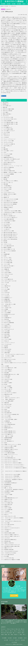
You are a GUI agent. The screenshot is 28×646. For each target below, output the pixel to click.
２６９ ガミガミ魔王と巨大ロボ (7, 554)
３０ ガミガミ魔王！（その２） (7, 150)
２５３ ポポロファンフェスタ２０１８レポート (10, 527)
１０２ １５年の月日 (5, 270)
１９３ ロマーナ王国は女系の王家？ (8, 424)
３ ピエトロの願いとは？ (6, 105)
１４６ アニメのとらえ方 (6, 344)
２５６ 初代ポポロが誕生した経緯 (8, 532)
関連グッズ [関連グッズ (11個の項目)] (17, 634)
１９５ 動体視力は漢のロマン (7, 427)
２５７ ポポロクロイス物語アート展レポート (10, 534)
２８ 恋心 (3, 147)
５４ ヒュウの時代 (5, 190)
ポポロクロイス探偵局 (11, 644)
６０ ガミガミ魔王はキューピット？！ (8, 200)
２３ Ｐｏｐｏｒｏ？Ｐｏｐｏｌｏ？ (8, 139)
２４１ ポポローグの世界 (6, 507)
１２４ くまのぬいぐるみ (6, 307)
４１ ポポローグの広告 (5, 169)
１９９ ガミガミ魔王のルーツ (7, 434)
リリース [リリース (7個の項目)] (15, 632)
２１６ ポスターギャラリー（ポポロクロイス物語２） (11, 462)
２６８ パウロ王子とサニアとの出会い (8, 552)
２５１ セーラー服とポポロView (7, 524)
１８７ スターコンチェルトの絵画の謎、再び (10, 414)
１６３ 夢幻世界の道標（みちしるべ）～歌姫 (10, 374)
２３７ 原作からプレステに (6, 501)
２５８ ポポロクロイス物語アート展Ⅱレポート (10, 536)
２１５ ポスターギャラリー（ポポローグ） (9, 461)
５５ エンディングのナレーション (8, 192)
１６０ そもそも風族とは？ (6, 369)
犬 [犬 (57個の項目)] (9, 634)
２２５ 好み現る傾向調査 (6, 481)
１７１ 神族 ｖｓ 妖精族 (6, 387)
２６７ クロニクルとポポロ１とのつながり (9, 551)
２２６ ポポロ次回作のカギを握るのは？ (9, 482)
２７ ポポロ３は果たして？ (6, 145)
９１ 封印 (3, 252)
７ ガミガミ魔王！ (5, 112)
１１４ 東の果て (4, 290)
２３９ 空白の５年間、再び (6, 504)
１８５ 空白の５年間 (5, 411)
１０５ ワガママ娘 (5, 275)
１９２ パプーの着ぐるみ (6, 422)
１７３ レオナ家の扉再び (6, 391)
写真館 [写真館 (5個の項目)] (20, 632)
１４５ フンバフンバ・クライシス (8, 342)
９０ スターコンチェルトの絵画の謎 (8, 250)
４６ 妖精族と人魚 (5, 177)
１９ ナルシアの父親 (5, 132)
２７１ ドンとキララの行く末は (7, 557)
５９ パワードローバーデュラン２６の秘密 (9, 199)
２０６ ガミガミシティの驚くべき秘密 (8, 446)
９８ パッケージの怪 (5, 264)
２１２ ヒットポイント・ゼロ (7, 456)
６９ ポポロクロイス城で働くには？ (8, 215)
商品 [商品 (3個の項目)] (23, 632)
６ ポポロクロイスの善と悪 (6, 110)
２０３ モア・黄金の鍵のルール (7, 441)
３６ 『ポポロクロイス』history (7, 160)
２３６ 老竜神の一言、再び (6, 499)
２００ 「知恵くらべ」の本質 (7, 436)
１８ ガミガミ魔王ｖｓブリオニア (8, 130)
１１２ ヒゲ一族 (4, 287)
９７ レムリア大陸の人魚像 (6, 262)
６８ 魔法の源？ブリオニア (6, 214)
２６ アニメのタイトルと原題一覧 (8, 144)
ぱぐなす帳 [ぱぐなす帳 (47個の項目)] (18, 629)
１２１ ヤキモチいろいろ (6, 302)
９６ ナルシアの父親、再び (6, 260)
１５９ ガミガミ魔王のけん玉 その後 (8, 367)
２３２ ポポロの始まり (5, 492)
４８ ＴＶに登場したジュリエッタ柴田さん (9, 180)
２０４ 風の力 (4, 442)
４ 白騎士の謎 (4, 107)
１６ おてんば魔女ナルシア (6, 127)
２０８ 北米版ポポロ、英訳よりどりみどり (9, 449)
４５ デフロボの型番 (5, 175)
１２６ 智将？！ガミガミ (6, 310)
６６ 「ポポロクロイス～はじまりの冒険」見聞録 (11, 210)
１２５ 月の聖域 (4, 309)
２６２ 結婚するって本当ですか (7, 542)
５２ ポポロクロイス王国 (6, 187)
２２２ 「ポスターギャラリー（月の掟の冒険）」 (11, 476)
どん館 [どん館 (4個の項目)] (14, 629)
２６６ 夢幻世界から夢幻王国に (7, 549)
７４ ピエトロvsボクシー (6, 224)
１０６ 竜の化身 (4, 277)
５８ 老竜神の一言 (5, 197)
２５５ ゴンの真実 (5, 531)
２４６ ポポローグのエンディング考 (8, 516)
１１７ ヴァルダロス (5, 295)
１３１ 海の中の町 (5, 319)
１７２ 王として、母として (6, 389)
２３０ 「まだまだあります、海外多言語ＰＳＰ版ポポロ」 (12, 489)
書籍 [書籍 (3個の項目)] (6, 634)
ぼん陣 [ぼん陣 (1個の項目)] (23, 629)
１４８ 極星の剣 (4, 347)
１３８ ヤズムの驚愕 (5, 330)
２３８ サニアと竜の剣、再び (7, 502)
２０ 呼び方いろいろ (5, 134)
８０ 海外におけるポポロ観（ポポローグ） (9, 234)
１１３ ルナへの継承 (5, 289)
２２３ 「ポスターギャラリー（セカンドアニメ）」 (11, 477)
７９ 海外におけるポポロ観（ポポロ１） (9, 232)
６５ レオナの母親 (5, 209)
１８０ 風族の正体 (5, 402)
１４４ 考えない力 (5, 340)
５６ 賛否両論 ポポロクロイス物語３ (8, 194)
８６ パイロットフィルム (6, 244)
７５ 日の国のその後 (5, 225)
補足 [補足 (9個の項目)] (12, 634)
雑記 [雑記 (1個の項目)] (21, 634)
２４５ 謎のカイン (5, 514)
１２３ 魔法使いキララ (5, 305)
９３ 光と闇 (3, 255)
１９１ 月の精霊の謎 (5, 421)
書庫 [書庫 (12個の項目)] (3, 634)
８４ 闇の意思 (4, 240)
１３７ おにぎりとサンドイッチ (7, 329)
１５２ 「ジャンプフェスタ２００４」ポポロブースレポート (13, 354)
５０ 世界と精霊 (4, 184)
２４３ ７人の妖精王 (5, 511)
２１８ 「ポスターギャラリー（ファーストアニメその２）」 (13, 466)
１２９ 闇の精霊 (4, 315)
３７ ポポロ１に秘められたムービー (8, 162)
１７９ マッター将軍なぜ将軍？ (7, 401)
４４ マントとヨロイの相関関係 (7, 174)
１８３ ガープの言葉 (5, 407)
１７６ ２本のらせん (5, 396)
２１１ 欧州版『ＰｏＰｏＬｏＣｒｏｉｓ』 (9, 454)
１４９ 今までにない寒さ (6, 349)
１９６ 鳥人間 (4, 429)
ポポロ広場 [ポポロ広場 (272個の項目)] (4, 632)
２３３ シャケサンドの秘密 (6, 494)
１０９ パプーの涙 (5, 282)
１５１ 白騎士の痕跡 (5, 352)
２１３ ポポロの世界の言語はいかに (8, 457)
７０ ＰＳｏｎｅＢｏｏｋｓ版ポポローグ (9, 217)
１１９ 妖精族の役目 (5, 299)
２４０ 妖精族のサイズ (5, 506)
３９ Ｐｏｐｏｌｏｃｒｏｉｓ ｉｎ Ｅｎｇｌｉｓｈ (11, 165)
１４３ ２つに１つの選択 (6, 339)
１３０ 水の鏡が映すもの (6, 317)
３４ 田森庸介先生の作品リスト (7, 157)
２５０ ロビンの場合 (5, 522)
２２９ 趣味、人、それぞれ (6, 487)
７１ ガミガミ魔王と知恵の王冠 (7, 219)
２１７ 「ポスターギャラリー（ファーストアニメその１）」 (13, 464)
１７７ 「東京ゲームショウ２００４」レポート (10, 397)
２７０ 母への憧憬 (5, 556)
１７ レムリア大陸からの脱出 (7, 129)
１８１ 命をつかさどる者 (6, 404)
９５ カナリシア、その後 (6, 259)
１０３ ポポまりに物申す (6, 272)
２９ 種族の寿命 (4, 149)
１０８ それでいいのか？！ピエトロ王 (8, 280)
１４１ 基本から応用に (5, 335)
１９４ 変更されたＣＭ (5, 426)
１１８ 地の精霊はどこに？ (6, 297)
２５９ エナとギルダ (5, 537)
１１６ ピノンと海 (5, 294)
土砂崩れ (2, 603)
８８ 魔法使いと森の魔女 (6, 247)
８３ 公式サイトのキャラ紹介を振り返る (9, 239)
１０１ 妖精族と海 (5, 269)
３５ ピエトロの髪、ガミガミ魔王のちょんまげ (10, 159)
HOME (3, 6)
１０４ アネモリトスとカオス (7, 274)
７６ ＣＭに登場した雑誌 (6, 227)
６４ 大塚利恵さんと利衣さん (7, 207)
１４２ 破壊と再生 (5, 337)
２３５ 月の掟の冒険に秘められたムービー (9, 497)
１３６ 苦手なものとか (5, 327)
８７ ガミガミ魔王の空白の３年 (7, 245)
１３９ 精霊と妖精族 (5, 332)
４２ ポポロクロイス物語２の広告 (8, 170)
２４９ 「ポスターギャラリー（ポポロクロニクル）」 (11, 521)
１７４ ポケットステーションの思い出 (8, 392)
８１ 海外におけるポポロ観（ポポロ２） (9, 235)
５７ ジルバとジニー (5, 195)
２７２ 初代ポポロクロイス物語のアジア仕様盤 (10, 559)
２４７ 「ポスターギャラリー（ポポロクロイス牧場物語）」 (13, 517)
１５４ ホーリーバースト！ (6, 357)
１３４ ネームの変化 (5, 324)
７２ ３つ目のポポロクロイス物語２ (8, 220)
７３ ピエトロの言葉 (5, 222)
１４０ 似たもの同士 (5, 334)
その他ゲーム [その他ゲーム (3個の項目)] (4, 629)
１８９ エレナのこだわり (6, 417)
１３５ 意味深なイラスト (6, 325)
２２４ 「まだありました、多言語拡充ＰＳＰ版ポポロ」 (12, 479)
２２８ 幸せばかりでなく (6, 486)
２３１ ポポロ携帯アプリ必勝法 (7, 491)
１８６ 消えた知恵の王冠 (6, 412)
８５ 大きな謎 (4, 242)
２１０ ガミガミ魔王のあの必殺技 (8, 452)
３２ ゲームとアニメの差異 (6, 154)
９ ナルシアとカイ (5, 115)
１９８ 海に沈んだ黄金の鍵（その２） (8, 432)
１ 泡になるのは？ (5, 102)
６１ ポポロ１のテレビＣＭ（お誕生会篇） (9, 202)
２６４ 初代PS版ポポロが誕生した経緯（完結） (10, 546)
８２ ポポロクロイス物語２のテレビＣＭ (9, 237)
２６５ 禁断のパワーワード (6, 547)
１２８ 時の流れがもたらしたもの (8, 314)
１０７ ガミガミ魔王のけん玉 (7, 279)
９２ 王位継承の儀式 (5, 254)
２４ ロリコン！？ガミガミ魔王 (7, 140)
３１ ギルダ (3, 152)
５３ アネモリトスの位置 (6, 189)
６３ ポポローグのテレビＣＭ (7, 205)
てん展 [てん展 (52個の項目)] (9, 629)
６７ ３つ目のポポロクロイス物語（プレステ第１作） (11, 212)
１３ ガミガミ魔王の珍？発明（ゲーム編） (9, 122)
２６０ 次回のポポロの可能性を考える (8, 539)
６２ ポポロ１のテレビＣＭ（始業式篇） (9, 204)
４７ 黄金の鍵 (4, 179)
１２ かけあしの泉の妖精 (6, 120)
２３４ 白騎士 (4, 496)
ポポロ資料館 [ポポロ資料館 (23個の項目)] (10, 632)
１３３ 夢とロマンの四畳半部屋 (7, 322)
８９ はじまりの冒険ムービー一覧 (8, 249)
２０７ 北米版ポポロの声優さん (7, 447)
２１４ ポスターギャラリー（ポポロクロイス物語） (11, 459)
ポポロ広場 (6, 6)
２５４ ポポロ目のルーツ (6, 529)
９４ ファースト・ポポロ (6, 257)
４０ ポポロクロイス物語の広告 (7, 167)
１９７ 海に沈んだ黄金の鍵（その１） (8, 431)
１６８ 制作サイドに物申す (6, 382)
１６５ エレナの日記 (5, 377)
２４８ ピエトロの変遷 (5, 519)
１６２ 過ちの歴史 (5, 372)
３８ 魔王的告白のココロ (6, 164)
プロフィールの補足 (14, 595)
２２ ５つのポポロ (5, 137)
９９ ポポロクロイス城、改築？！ (8, 265)
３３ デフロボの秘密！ (5, 155)
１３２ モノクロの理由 (5, 320)
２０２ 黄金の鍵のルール (6, 439)
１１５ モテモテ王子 (5, 292)
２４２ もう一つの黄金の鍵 (6, 509)
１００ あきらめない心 (5, 267)
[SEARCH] (27, 1)
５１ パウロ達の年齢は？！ (6, 185)
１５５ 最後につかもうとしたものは (8, 359)
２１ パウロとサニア (5, 135)
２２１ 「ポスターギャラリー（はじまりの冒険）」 (11, 474)
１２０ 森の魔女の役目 (5, 300)
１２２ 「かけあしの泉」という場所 (8, 304)
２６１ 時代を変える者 (5, 541)
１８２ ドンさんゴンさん (6, 406)
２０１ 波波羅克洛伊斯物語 (6, 437)
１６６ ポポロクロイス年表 (6, 379)
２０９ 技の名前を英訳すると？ (7, 451)
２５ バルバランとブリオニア (7, 142)
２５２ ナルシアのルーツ (6, 526)
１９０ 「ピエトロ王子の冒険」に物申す (9, 419)
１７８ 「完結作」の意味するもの (8, 399)
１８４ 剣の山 (4, 409)
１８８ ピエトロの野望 (5, 416)
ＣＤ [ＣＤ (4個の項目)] (25, 634)
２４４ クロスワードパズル (6, 512)
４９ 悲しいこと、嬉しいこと (7, 182)
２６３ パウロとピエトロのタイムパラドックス (10, 544)
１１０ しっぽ (4, 284)
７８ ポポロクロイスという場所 (7, 230)
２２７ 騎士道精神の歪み (6, 484)
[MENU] (1, 1)
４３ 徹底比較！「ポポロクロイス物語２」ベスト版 (11, 172)
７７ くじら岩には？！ (5, 229)
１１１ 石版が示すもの (5, 285)
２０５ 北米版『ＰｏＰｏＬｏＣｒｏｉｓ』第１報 (11, 444)
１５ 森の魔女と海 (5, 125)
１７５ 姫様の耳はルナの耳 (6, 394)
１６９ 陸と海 (4, 384)
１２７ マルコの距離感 (5, 312)
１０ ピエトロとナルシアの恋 (7, 117)
